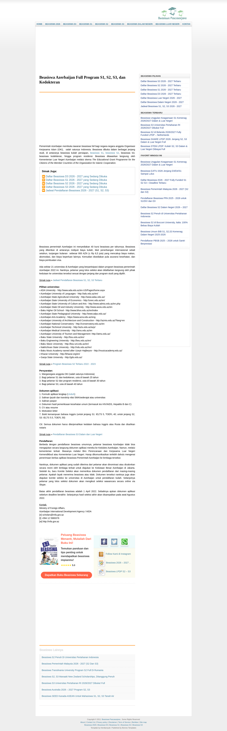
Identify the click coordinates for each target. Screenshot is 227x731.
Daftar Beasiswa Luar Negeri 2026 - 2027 (161, 98)
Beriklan (135, 722)
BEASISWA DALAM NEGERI (140, 24)
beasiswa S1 (97, 153)
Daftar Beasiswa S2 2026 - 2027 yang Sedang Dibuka (76, 183)
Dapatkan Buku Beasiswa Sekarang (66, 575)
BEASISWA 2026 (52, 24)
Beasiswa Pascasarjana (111, 719)
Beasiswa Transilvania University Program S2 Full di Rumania (72, 670)
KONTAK (186, 24)
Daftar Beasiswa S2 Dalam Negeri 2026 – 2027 (164, 207)
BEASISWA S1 (85, 24)
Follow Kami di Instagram (118, 554)
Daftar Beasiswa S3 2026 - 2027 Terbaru (161, 81)
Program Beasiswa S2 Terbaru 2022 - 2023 (74, 364)
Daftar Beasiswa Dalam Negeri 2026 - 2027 (162, 102)
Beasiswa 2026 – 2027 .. (118, 562)
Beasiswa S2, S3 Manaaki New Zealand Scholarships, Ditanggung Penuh (78, 676)
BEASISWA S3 (117, 24)
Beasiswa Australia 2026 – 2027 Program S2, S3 (66, 689)
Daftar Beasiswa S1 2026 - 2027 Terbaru (161, 89)
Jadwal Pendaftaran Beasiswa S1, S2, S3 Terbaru (77, 280)
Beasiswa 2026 (90, 725)
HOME (39, 24)
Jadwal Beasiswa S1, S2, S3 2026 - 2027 (161, 106)
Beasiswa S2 (126, 725)
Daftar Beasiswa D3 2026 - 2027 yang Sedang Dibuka (76, 176)
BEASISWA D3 (69, 24)
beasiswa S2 (112, 153)
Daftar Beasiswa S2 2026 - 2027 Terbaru (161, 85)
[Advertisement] (112, 50)
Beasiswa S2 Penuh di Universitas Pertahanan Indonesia (70, 657)
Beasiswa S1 (114, 725)
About (82, 722)
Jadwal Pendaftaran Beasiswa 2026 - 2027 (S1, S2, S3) (77, 190)
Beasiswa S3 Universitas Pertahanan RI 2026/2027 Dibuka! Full (73, 683)
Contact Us (90, 722)
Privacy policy (102, 722)
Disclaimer (113, 722)
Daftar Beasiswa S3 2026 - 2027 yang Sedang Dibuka (76, 187)
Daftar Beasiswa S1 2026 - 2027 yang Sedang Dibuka (76, 180)
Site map (143, 722)
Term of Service (124, 722)
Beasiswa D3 (103, 725)
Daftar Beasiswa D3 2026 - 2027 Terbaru (161, 94)
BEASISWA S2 (101, 24)
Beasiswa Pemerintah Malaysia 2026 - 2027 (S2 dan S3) (70, 663)
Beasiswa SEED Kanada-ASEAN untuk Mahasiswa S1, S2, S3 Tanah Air (78, 696)
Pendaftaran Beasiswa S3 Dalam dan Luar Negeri (77, 434)
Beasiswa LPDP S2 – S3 (118, 571)
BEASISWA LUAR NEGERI (167, 24)
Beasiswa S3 (138, 725)
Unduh (71, 394)
